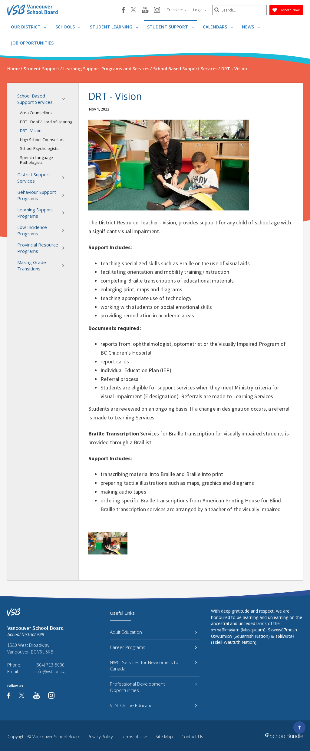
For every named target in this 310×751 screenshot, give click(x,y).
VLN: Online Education (153, 705)
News (251, 27)
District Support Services (42, 177)
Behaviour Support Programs (42, 195)
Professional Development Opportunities (153, 687)
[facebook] (123, 10)
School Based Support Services (42, 99)
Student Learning (114, 27)
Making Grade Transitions (42, 265)
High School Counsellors (42, 139)
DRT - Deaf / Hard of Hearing (46, 121)
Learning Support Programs (42, 213)
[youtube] (145, 10)
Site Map (164, 736)
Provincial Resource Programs (42, 248)
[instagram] (157, 10)
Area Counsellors (36, 112)
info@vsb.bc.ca (50, 671)
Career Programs (153, 647)
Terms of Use (134, 736)
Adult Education (153, 632)
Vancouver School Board (56, 736)
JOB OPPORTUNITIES (32, 43)
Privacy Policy (100, 736)
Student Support (170, 27)
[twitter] (133, 10)
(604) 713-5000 (49, 665)
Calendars (218, 27)
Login (199, 9)
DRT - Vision (30, 130)
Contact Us (192, 736)
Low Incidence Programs (42, 230)
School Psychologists (39, 148)
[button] (65, 99)
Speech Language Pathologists (36, 160)
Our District (29, 27)
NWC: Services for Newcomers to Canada (153, 665)
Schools (68, 27)
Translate (177, 9)
